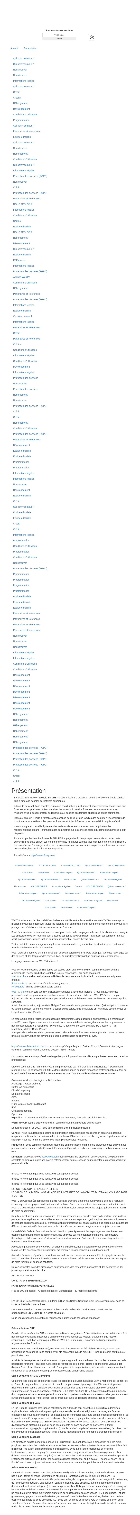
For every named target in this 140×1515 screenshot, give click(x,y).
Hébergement (20, 103)
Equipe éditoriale (22, 137)
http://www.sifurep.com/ (43, 855)
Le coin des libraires (47, 865)
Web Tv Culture (20, 976)
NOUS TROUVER (22, 204)
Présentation (30, 48)
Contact (17, 221)
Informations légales (23, 80)
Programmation (21, 120)
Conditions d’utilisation (25, 114)
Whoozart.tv (18, 986)
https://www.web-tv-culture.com (28, 1046)
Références (19, 260)
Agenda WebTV (21, 277)
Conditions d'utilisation (25, 361)
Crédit (16, 92)
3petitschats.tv (19, 983)
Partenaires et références (26, 131)
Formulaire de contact (70, 865)
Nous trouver (20, 69)
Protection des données (25, 378)
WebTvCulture (19, 991)
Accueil (14, 48)
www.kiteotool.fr (50, 1156)
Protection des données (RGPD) (30, 176)
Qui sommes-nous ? (23, 58)
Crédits (17, 97)
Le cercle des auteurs (23, 865)
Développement (21, 109)
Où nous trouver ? (22, 316)
